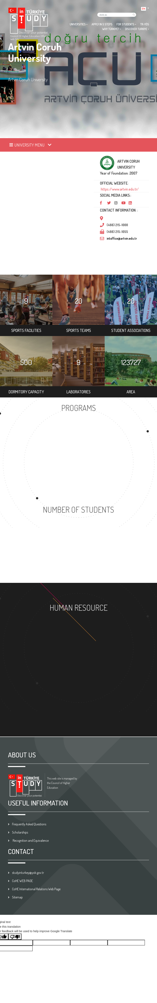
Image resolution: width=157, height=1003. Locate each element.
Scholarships (20, 832)
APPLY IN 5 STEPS (102, 24)
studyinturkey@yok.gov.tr (28, 873)
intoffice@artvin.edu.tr (122, 238)
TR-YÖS (144, 24)
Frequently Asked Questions (29, 824)
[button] (145, 8)
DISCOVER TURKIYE (136, 29)
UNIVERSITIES (78, 24)
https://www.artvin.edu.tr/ (119, 189)
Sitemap (17, 897)
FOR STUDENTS (125, 24)
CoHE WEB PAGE (22, 881)
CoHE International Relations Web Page (36, 889)
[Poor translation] (14, 936)
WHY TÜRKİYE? (110, 29)
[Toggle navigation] (30, 145)
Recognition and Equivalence (30, 840)
